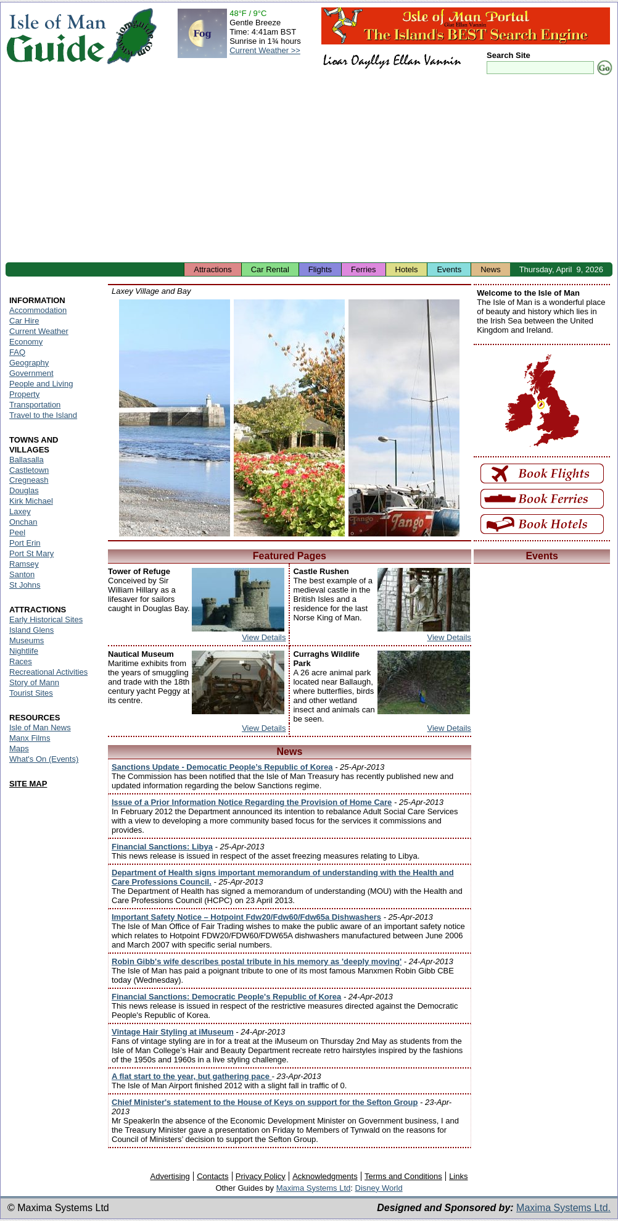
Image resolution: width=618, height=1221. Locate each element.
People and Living (41, 383)
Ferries (363, 269)
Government (31, 373)
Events (449, 269)
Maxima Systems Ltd (313, 1188)
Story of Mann (34, 682)
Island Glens (31, 630)
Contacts (212, 1176)
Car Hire (24, 320)
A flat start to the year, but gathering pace (192, 1076)
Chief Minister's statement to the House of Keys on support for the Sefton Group (265, 1102)
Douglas (24, 490)
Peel (17, 532)
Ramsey (24, 564)
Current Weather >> (264, 50)
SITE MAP (28, 783)
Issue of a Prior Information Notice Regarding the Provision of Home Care (252, 802)
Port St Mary (31, 553)
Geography (29, 362)
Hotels (406, 269)
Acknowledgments (325, 1176)
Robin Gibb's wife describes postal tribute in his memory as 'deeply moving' (257, 961)
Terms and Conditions (403, 1176)
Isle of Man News (40, 727)
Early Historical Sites (46, 619)
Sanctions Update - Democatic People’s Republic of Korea (222, 767)
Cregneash (29, 480)
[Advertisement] (309, 169)
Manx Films (29, 738)
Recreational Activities (48, 672)
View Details (264, 637)
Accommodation (38, 310)
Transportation (34, 404)
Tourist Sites (31, 693)
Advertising (169, 1176)
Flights (320, 269)
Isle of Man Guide (56, 36)
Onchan (23, 522)
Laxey (20, 511)
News (490, 269)
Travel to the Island (43, 415)
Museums (26, 640)
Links (458, 1176)
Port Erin (25, 543)
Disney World (379, 1188)
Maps (19, 748)
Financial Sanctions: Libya (162, 846)
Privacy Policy (261, 1176)
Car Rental (270, 269)
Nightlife (23, 651)
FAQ (17, 352)
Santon (22, 574)
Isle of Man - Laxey (174, 417)
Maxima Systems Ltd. (563, 1207)
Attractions (212, 269)
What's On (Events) (43, 759)
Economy (26, 341)
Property (24, 394)
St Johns (25, 585)
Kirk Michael (31, 501)
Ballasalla (26, 459)
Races (20, 661)
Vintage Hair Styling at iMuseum (173, 1031)
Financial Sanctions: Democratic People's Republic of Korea (226, 996)
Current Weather (38, 331)
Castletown (29, 470)
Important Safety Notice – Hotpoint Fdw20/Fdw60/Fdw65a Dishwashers (246, 917)
